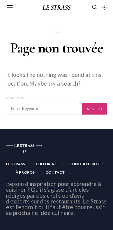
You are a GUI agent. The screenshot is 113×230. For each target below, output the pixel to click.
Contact (55, 172)
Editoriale (47, 164)
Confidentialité (86, 164)
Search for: (15, 98)
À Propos (25, 172)
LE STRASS (56, 7)
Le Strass (15, 164)
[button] (104, 7)
